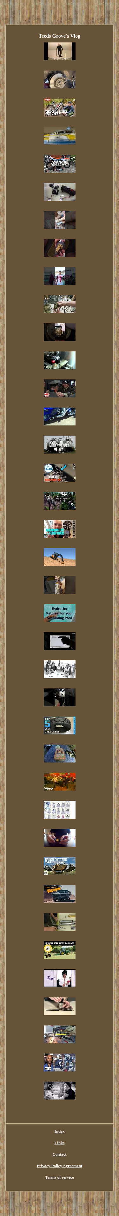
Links (60, 1142)
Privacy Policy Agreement (59, 1165)
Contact (59, 1154)
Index (60, 1131)
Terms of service (59, 1177)
